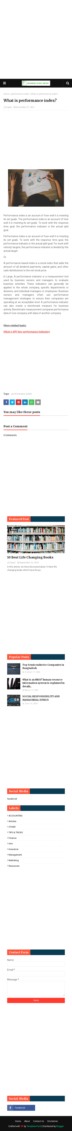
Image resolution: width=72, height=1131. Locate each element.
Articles (12, 821)
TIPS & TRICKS (16, 832)
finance (12, 838)
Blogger (60, 1126)
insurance (13, 849)
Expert (9, 107)
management (15, 854)
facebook (12, 798)
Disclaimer (52, 1121)
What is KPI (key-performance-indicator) (26, 331)
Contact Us (38, 1121)
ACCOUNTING (16, 815)
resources (14, 866)
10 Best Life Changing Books (30, 557)
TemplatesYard (34, 1126)
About (27, 1121)
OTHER (12, 827)
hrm (11, 843)
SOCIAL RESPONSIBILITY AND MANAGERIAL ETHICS (41, 698)
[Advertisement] (36, 39)
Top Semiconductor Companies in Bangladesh (43, 666)
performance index (20, 94)
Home (6, 94)
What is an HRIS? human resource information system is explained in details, (43, 683)
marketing (14, 860)
